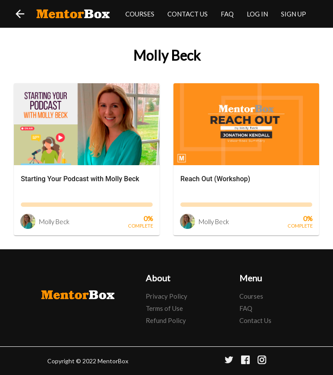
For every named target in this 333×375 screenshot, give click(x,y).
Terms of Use (164, 308)
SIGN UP (293, 14)
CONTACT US (187, 14)
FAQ (227, 14)
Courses (251, 296)
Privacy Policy (166, 296)
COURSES (139, 14)
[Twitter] (229, 360)
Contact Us (255, 320)
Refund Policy (166, 320)
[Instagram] (262, 360)
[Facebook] (245, 360)
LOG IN (257, 14)
